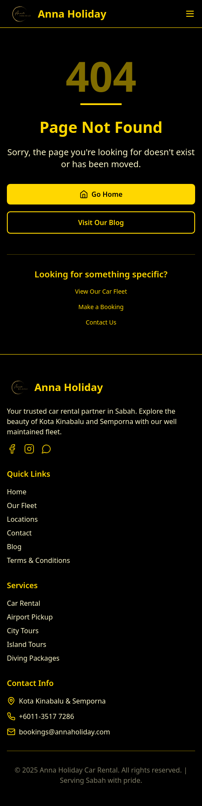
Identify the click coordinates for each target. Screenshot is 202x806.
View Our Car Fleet (101, 291)
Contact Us (101, 322)
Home (17, 491)
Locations (22, 519)
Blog (14, 546)
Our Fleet (22, 505)
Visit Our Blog (101, 222)
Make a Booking (100, 307)
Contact (19, 533)
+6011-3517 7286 (46, 716)
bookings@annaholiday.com (64, 732)
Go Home (101, 194)
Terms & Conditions (38, 560)
